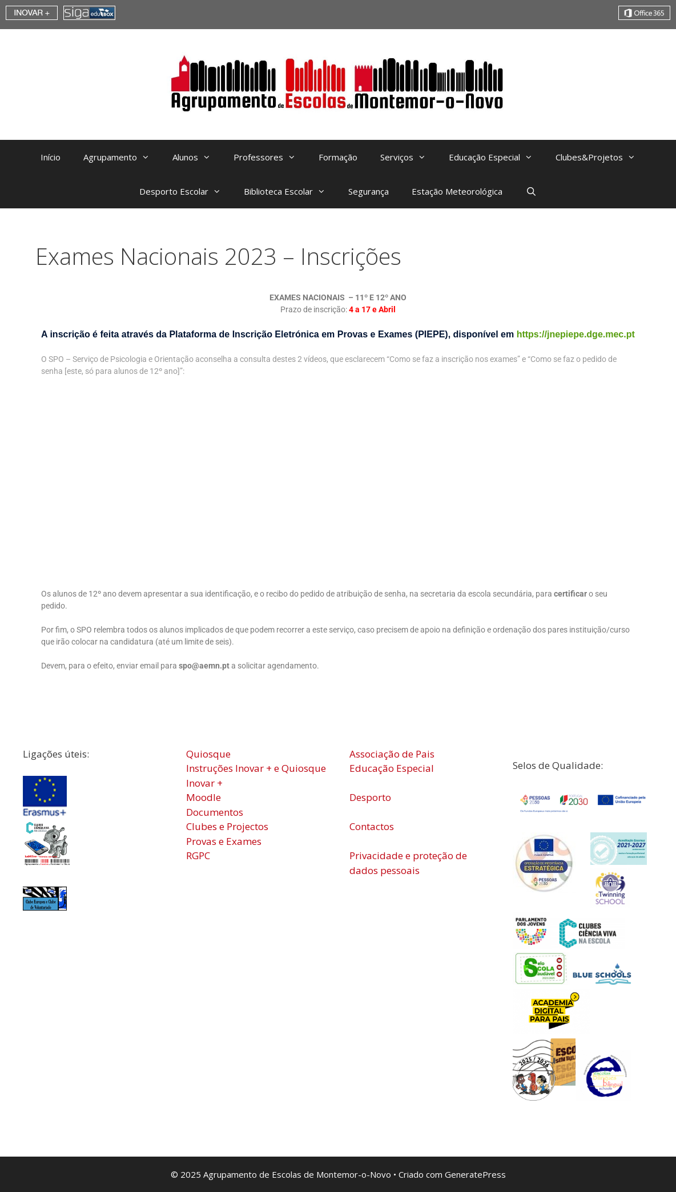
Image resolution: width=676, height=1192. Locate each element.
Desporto (370, 797)
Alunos (197, 157)
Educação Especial (496, 157)
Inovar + (204, 783)
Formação (338, 157)
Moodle (203, 797)
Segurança (368, 191)
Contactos (371, 826)
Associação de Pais (391, 753)
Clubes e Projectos (227, 826)
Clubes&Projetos (601, 157)
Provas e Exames (223, 841)
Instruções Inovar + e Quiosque (256, 768)
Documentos (214, 812)
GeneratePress (475, 1174)
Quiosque (208, 753)
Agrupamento (122, 157)
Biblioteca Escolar (290, 191)
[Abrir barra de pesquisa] (531, 191)
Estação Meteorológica (457, 191)
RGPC (198, 855)
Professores (270, 157)
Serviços (408, 157)
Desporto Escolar (185, 191)
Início (51, 157)
